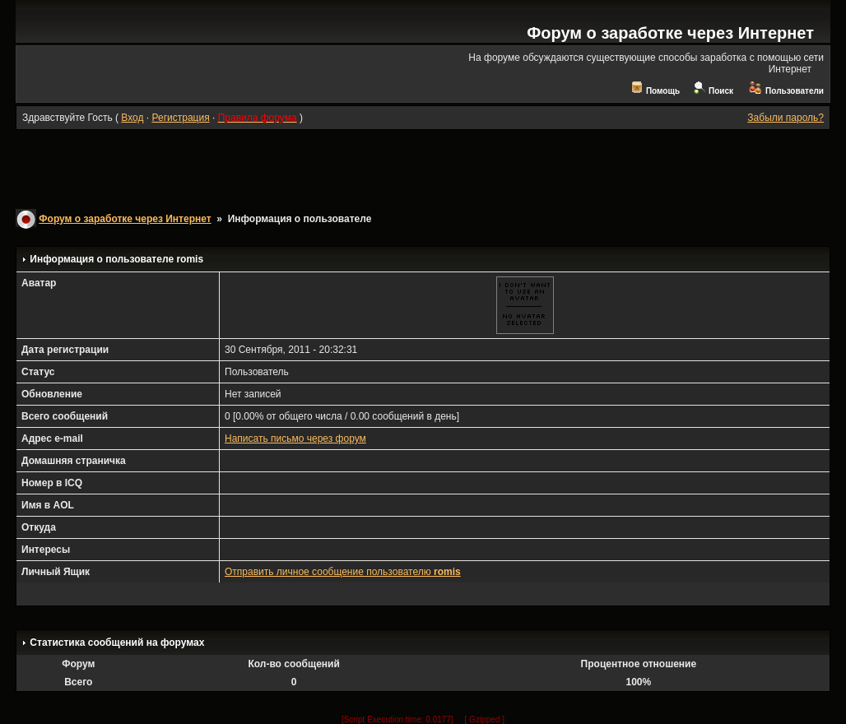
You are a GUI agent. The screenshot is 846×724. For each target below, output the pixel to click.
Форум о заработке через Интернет (670, 33)
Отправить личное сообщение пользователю (343, 572)
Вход (132, 117)
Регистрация (180, 117)
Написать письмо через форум (295, 438)
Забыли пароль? (785, 117)
